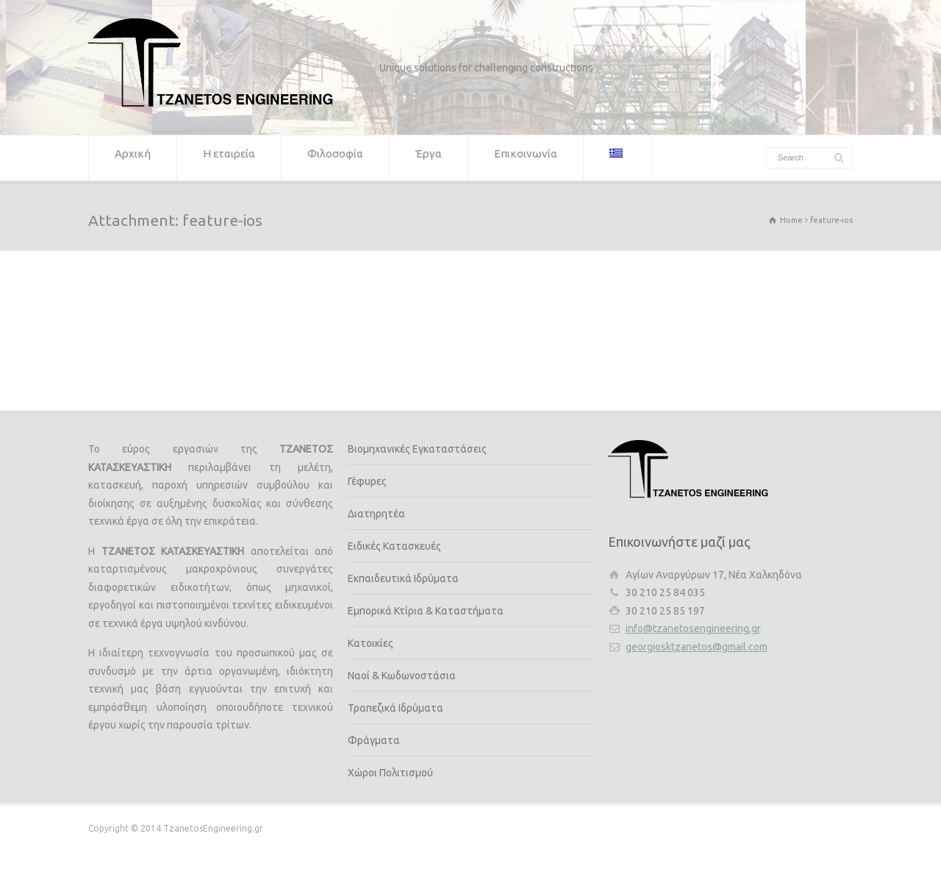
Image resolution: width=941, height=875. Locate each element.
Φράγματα (374, 740)
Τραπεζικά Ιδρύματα (395, 708)
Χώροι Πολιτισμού (390, 773)
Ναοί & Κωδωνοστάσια (402, 675)
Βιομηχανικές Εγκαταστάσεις (417, 449)
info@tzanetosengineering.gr (693, 628)
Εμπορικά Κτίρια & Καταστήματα (426, 611)
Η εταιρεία (229, 158)
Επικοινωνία (525, 158)
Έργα (428, 158)
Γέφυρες (367, 481)
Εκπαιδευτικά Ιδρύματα (403, 578)
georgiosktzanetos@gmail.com (697, 647)
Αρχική (133, 158)
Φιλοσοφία (335, 158)
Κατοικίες (370, 643)
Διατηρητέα (376, 514)
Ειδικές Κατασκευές (394, 546)
